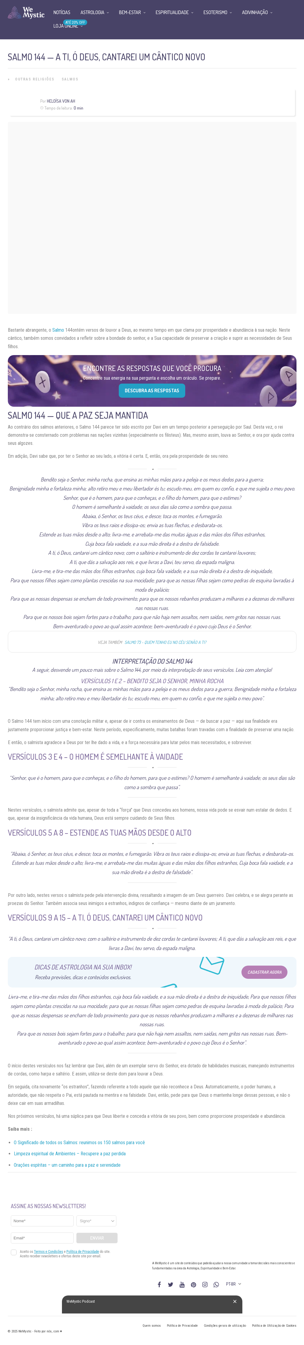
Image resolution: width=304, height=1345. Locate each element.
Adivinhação (255, 12)
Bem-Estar (130, 12)
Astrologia (92, 12)
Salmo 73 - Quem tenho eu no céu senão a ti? (165, 642)
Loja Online (66, 26)
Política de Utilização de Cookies (274, 1326)
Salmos (70, 79)
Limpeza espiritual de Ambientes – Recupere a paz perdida (70, 1154)
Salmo (58, 330)
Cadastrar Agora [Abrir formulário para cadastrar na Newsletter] (264, 972)
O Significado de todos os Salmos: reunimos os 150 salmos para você (79, 1142)
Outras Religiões (34, 79)
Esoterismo (215, 12)
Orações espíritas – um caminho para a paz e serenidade (67, 1165)
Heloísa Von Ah (61, 101)
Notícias (62, 12)
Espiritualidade (172, 12)
